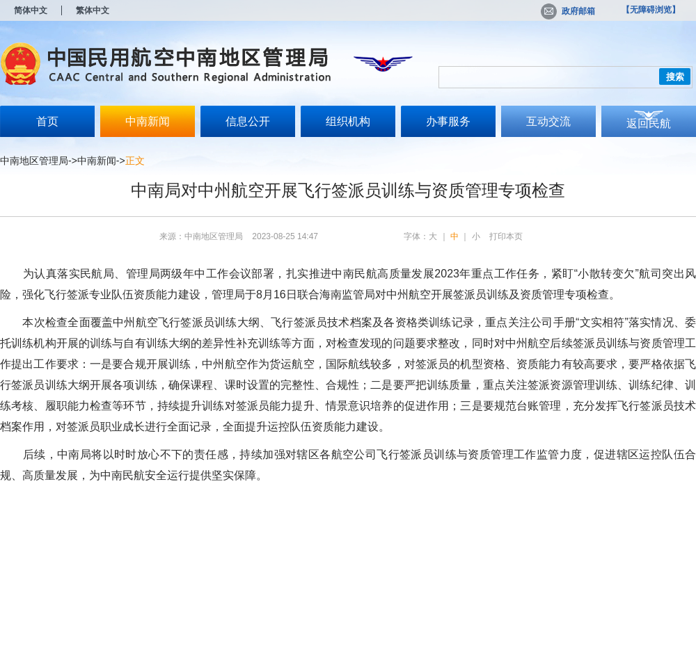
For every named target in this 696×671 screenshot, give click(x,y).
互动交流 (548, 121)
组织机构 (348, 121)
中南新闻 (147, 121)
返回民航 (648, 123)
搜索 (675, 77)
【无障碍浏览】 (651, 10)
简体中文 (30, 10)
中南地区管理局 (34, 160)
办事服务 (448, 121)
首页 (47, 121)
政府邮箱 (568, 11)
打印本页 (506, 236)
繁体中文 (92, 10)
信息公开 (248, 121)
